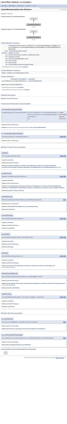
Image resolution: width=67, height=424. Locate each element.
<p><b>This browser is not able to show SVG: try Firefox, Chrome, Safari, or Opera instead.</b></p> (33, 21)
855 (11, 225)
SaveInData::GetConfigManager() (29, 165)
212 (11, 342)
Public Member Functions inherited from (14, 67)
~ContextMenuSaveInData (14, 51)
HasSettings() (18, 328)
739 (11, 183)
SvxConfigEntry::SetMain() (57, 187)
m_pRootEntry (31, 79)
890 (11, 263)
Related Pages (12, 5)
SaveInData (25, 67)
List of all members (63, 9)
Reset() (22, 190)
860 (11, 162)
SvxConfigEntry (25, 64)
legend (33, 26)
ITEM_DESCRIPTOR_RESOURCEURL (17, 187)
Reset (9, 60)
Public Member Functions (44, 8)
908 (11, 280)
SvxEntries (4, 53)
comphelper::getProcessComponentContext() (18, 127)
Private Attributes (63, 8)
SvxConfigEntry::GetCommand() (15, 283)
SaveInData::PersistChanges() (9, 167)
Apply (9, 62)
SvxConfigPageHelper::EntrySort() (15, 186)
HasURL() (15, 190)
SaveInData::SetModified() (23, 167)
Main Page (4, 5)
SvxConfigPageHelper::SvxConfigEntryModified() (42, 167)
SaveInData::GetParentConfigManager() (51, 186)
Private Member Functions (54, 8)
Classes (28, 5)
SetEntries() (42, 328)
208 (10, 98)
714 (11, 203)
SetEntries (11, 54)
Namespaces (21, 5)
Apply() (11, 190)
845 (11, 244)
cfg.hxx (9, 13)
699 (11, 124)
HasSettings (11, 56)
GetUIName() (5, 187)
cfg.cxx (17, 124)
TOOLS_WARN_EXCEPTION (8, 267)
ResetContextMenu (13, 64)
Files (34, 5)
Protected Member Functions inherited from (15, 89)
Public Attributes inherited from (12, 87)
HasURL (10, 58)
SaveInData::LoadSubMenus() (34, 187)
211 (11, 326)
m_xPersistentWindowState (35, 81)
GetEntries (11, 53)
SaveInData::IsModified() (50, 165)
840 (11, 303)
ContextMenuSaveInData (14, 45)
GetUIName (9, 73)
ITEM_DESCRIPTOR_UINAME (14, 206)
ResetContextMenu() (32, 328)
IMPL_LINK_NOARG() (14, 288)
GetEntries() (40, 165)
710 (11, 140)
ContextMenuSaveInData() (15, 344)
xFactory (59, 167)
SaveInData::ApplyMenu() (13, 165)
